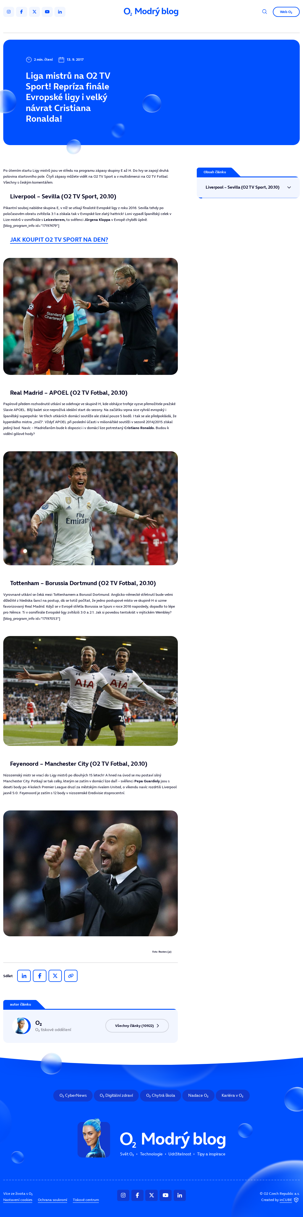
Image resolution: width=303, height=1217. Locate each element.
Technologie (127, 25)
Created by (280, 1200)
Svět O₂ (98, 25)
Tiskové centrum (86, 1200)
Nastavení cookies (17, 1200)
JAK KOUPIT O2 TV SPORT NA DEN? (59, 239)
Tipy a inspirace (198, 25)
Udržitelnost (161, 25)
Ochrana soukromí (52, 1200)
